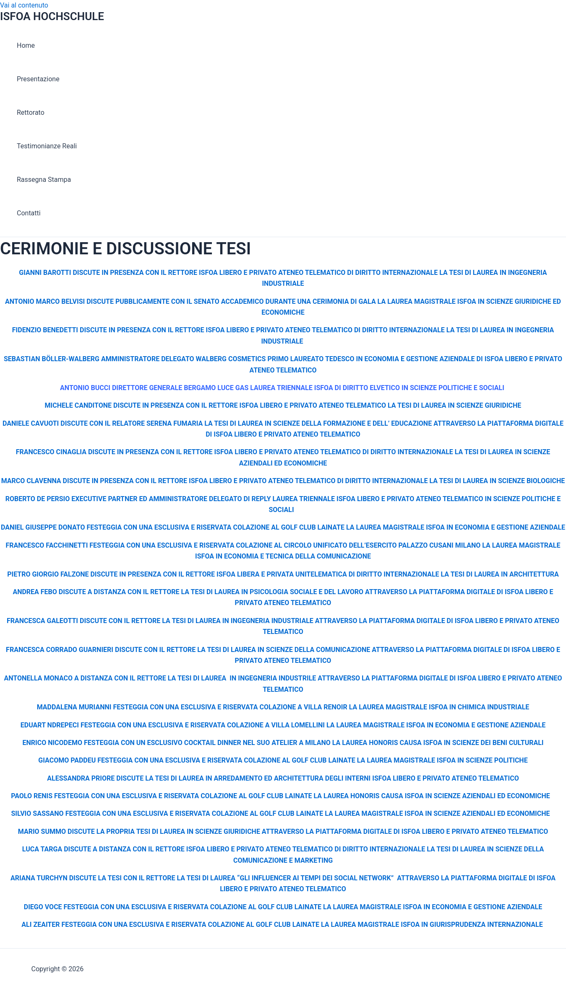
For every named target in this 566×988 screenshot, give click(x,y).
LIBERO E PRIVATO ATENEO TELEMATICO (297, 434)
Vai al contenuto (24, 5)
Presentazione (38, 79)
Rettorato (30, 112)
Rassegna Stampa (44, 180)
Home (26, 45)
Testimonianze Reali (47, 146)
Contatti (29, 213)
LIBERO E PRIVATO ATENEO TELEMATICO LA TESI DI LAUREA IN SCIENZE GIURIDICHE (390, 405)
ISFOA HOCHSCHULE (52, 16)
